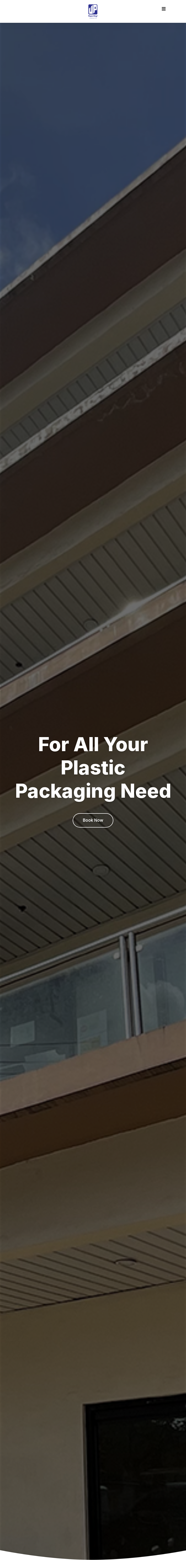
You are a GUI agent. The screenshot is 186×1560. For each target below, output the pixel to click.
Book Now (93, 820)
